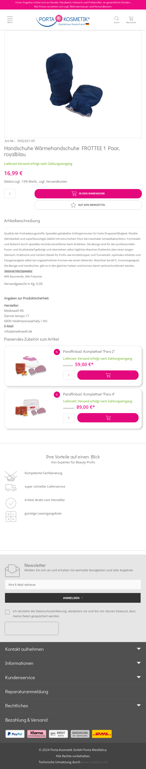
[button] (57, 352)
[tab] (73, 649)
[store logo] (63, 20)
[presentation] (31, 628)
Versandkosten (56, 181)
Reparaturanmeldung (26, 691)
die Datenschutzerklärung (49, 611)
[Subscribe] (73, 598)
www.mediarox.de (94, 762)
